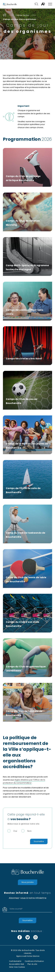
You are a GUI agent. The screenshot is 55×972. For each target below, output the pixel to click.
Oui (15, 830)
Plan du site (32, 964)
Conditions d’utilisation (34, 961)
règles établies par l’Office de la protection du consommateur (24, 781)
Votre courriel (16, 908)
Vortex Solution (33, 956)
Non (29, 830)
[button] (50, 4)
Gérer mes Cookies (17, 967)
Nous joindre (28, 882)
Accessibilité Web (16, 964)
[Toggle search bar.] (36, 4)
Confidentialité (15, 961)
